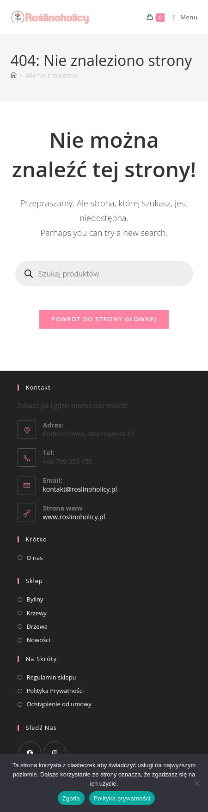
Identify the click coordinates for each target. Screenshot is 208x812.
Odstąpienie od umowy (59, 704)
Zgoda (71, 798)
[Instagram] (55, 752)
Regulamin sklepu (51, 677)
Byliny (35, 599)
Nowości (38, 640)
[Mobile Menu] (182, 17)
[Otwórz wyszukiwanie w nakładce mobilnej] (104, 274)
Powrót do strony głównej (104, 319)
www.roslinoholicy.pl (74, 516)
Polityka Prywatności (55, 690)
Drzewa (37, 626)
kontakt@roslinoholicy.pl (80, 489)
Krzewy (37, 613)
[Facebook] (30, 752)
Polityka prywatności (122, 798)
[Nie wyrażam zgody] (196, 783)
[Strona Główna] (14, 75)
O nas (35, 557)
